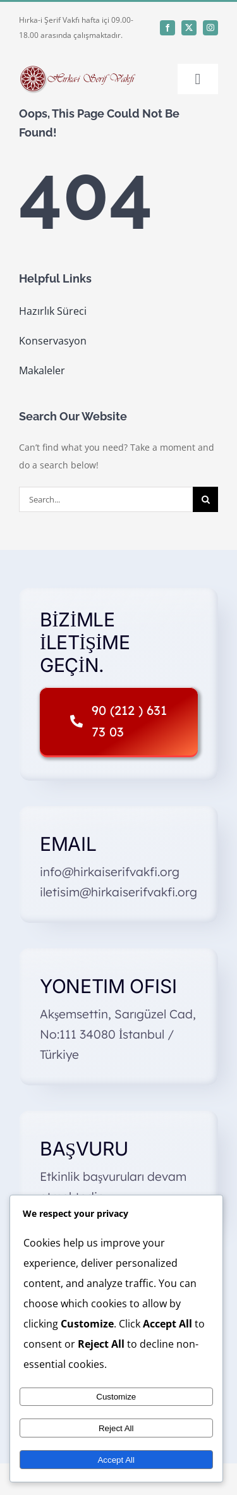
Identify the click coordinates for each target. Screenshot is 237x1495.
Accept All (116, 1460)
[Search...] (106, 499)
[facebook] (167, 27)
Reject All (116, 1428)
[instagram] (210, 27)
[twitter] (189, 27)
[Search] (205, 499)
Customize (116, 1396)
